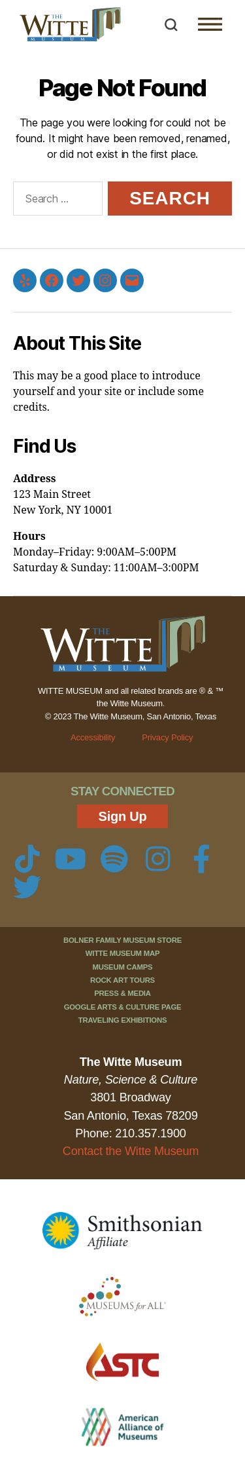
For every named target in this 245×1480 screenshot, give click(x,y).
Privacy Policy (167, 737)
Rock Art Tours (122, 980)
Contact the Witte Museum (131, 1151)
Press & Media (122, 993)
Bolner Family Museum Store (122, 940)
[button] (171, 24)
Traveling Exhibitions (122, 1020)
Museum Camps (123, 967)
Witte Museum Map (123, 953)
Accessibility (93, 737)
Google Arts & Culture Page (123, 1007)
